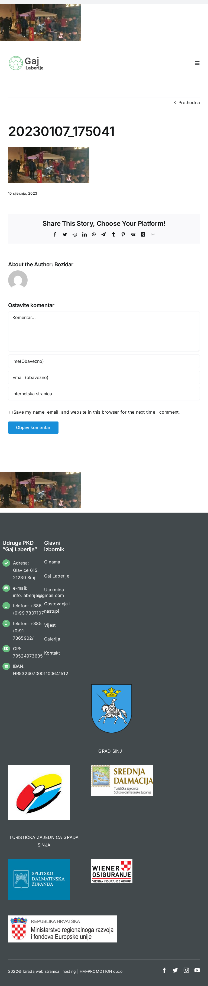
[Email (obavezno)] (104, 377)
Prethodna (189, 102)
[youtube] (197, 970)
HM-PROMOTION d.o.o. (102, 971)
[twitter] (175, 970)
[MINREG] (62, 917)
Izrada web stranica (41, 971)
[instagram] (186, 970)
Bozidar (63, 264)
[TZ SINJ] (39, 767)
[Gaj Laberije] (26, 57)
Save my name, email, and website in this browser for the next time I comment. (97, 412)
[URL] (104, 393)
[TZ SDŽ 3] (122, 767)
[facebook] (164, 970)
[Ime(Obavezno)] (104, 361)
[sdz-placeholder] (39, 861)
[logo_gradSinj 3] (111, 686)
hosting (69, 971)
